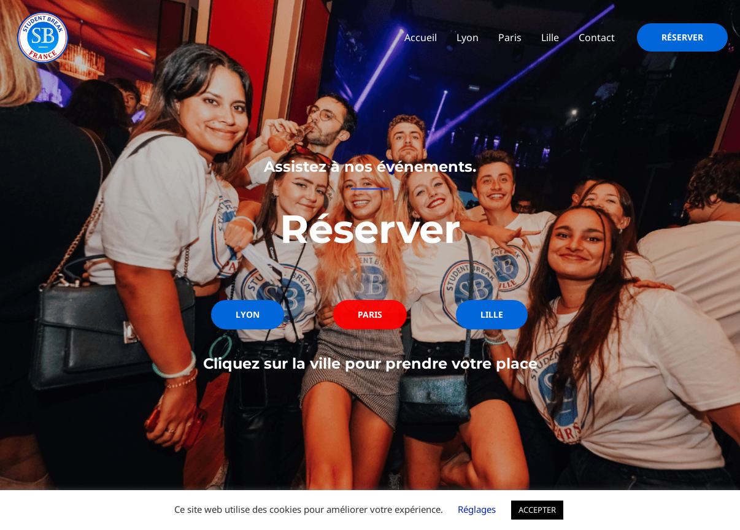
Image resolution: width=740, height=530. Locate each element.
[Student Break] (43, 36)
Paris (510, 37)
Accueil (420, 37)
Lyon (468, 37)
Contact (597, 37)
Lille (550, 37)
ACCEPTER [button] (537, 509)
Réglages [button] (477, 509)
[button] (682, 37)
